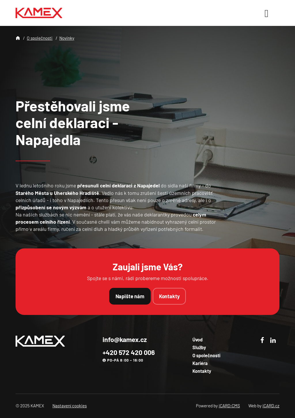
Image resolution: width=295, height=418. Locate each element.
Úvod (197, 339)
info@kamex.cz (125, 339)
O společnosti (39, 38)
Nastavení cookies (69, 405)
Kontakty (169, 296)
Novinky (66, 38)
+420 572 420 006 (129, 352)
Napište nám (130, 296)
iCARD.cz (270, 405)
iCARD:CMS (229, 405)
